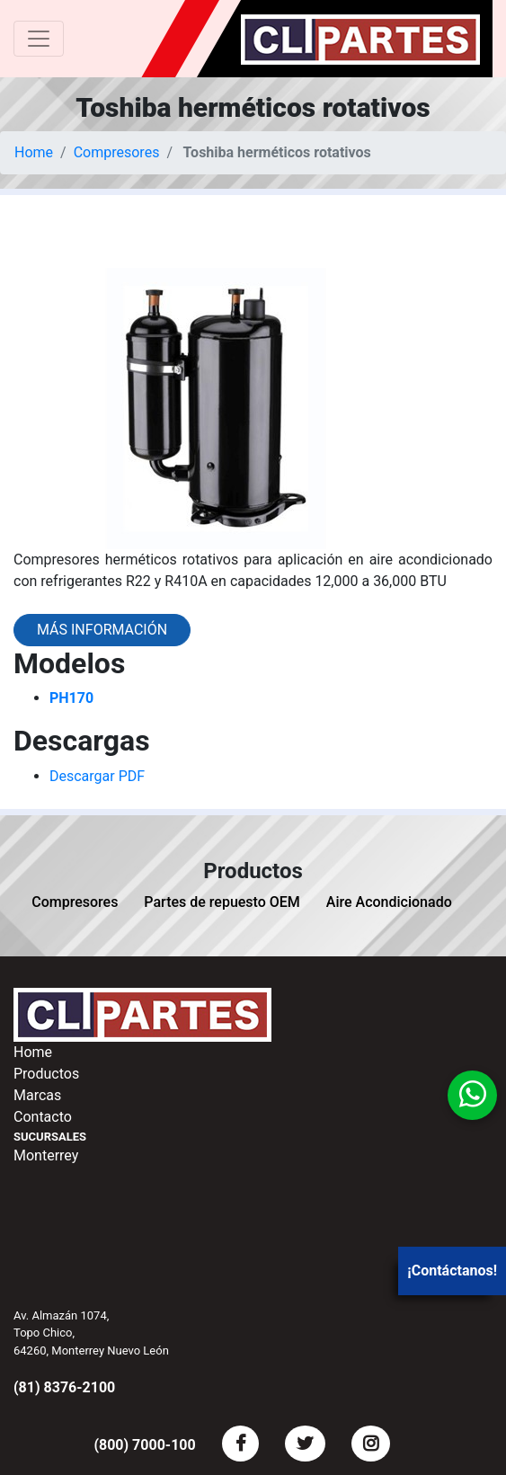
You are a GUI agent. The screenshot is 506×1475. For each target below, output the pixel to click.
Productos (46, 1073)
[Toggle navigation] (38, 39)
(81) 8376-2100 (64, 1387)
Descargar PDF (97, 776)
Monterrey (45, 1155)
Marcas (37, 1095)
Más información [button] (102, 629)
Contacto (42, 1116)
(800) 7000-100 (144, 1444)
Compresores (117, 152)
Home (33, 152)
